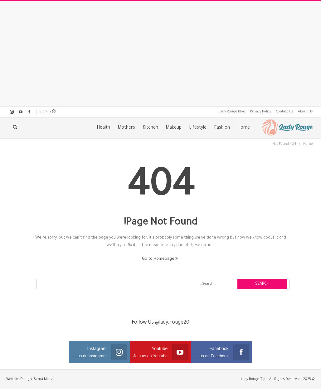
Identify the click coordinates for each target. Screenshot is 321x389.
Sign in (47, 111)
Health (103, 128)
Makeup (174, 128)
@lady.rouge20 (172, 322)
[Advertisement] (160, 53)
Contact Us (284, 112)
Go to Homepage (160, 259)
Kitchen (150, 128)
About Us (305, 112)
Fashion (222, 128)
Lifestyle (198, 128)
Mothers (126, 128)
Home (243, 128)
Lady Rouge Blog (232, 112)
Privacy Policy (260, 112)
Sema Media (43, 379)
